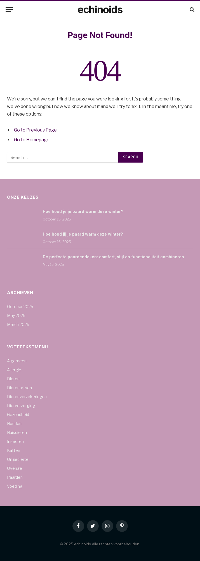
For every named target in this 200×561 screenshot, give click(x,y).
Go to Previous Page (35, 130)
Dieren (13, 378)
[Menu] (9, 9)
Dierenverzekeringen (27, 396)
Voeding (14, 486)
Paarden (15, 477)
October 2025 (20, 306)
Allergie (14, 369)
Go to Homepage (32, 139)
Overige (14, 468)
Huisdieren (17, 432)
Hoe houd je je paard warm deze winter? (83, 211)
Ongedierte (18, 459)
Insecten (15, 441)
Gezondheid (18, 414)
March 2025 (18, 324)
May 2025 (16, 315)
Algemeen (17, 360)
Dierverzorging (21, 405)
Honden (14, 423)
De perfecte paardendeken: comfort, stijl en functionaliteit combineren (113, 256)
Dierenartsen (19, 387)
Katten (13, 450)
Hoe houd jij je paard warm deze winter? (83, 234)
